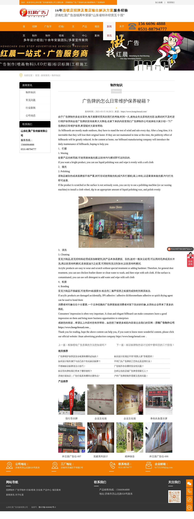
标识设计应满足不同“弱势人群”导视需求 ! (133, 356)
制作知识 (56, 75)
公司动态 (30, 115)
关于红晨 (121, 31)
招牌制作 (34, 31)
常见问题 (30, 100)
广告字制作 (48, 31)
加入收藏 (158, 2)
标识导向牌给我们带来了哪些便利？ (75, 371)
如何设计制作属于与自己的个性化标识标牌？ (79, 361)
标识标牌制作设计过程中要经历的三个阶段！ (150, 345)
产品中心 (84, 31)
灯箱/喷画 (61, 31)
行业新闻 (30, 108)
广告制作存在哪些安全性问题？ (129, 366)
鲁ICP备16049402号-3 (47, 507)
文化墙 (73, 35)
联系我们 (171, 2)
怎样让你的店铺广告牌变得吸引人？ (131, 371)
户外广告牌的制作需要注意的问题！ (131, 376)
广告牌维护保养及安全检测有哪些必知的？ (78, 356)
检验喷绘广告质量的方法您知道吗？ (87, 345)
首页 (24, 31)
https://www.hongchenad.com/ (134, 111)
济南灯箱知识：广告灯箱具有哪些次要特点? (78, 376)
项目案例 (97, 31)
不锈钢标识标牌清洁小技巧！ (72, 366)
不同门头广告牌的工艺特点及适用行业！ (133, 361)
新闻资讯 (109, 31)
